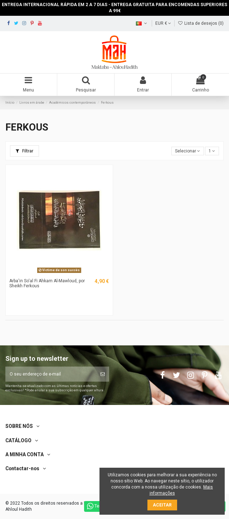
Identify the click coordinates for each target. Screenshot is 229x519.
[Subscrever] (102, 374)
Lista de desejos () (201, 23)
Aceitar (162, 505)
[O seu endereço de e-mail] (50, 374)
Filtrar (24, 151)
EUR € (163, 23)
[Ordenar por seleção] (187, 151)
